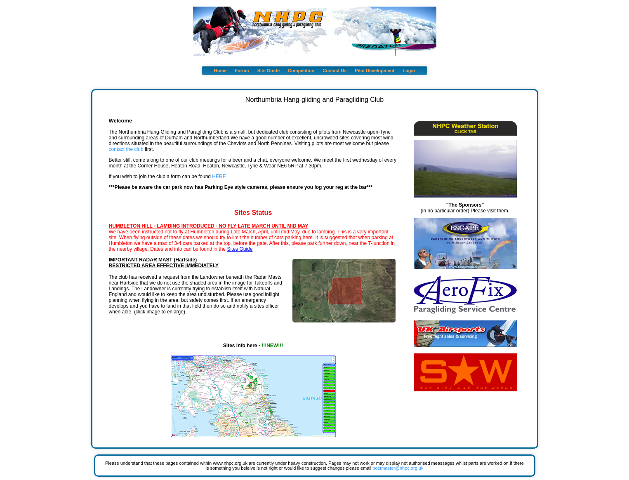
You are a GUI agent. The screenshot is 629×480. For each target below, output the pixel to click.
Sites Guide (239, 249)
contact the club (126, 149)
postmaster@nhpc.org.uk (397, 468)
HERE (219, 176)
